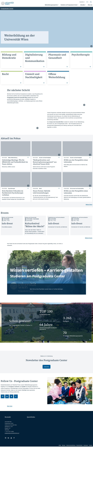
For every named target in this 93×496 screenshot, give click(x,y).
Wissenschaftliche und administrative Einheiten (37, 435)
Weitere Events (88, 238)
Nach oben (9, 406)
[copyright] (91, 46)
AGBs (60, 447)
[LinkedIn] (8, 437)
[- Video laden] (46, 272)
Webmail (29, 422)
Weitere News (89, 204)
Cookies (90, 447)
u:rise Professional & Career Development (36, 438)
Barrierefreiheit (79, 447)
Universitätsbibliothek (32, 433)
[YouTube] (11, 437)
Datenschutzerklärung (70, 447)
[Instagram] (5, 437)
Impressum (85, 447)
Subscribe (46, 366)
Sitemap (63, 447)
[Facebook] (14, 437)
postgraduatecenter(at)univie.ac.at (12, 433)
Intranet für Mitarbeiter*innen (33, 430)
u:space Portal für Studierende (34, 425)
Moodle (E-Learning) (32, 420)
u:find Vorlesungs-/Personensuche (34, 427)
